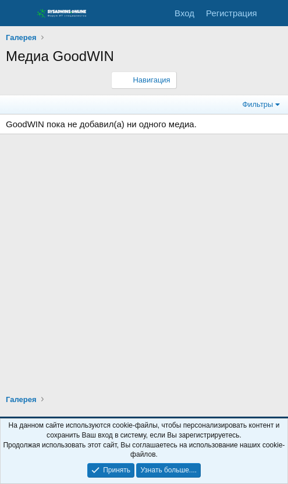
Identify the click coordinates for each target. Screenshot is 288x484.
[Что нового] (274, 13)
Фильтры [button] (257, 104)
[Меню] (16, 13)
